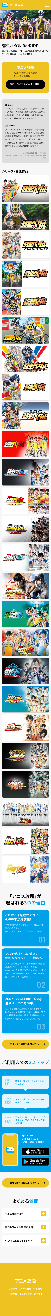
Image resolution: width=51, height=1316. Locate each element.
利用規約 (37, 1288)
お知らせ (13, 1288)
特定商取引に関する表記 (20, 1293)
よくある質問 (25, 1288)
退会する (38, 1293)
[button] (47, 5)
